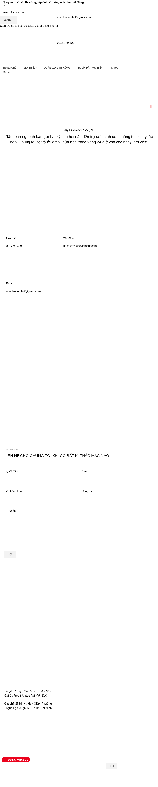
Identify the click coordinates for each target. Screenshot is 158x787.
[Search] (79, 12)
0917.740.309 (15, 759)
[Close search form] (4, 4)
